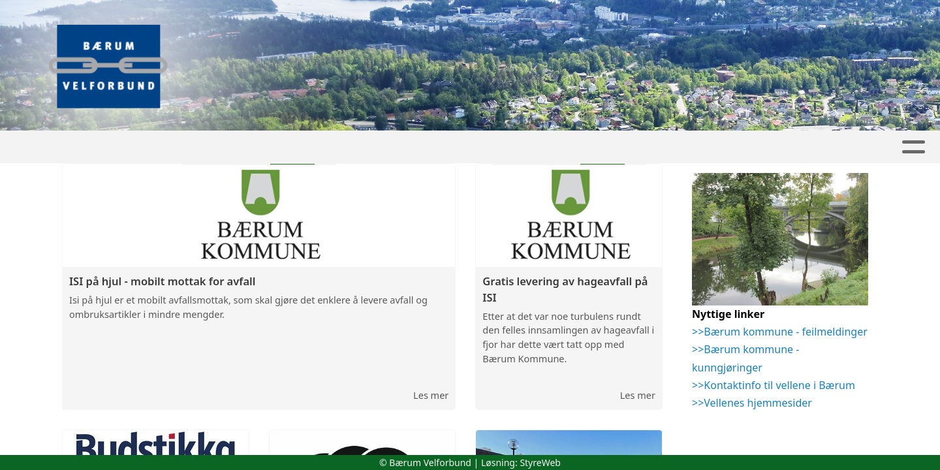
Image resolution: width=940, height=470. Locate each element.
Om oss (549, 147)
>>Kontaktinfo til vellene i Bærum (773, 386)
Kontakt (626, 147)
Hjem (295, 147)
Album (412, 147)
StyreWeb (540, 462)
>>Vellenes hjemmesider (752, 404)
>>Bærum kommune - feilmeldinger (780, 333)
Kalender (476, 147)
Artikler (351, 147)
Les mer (430, 396)
